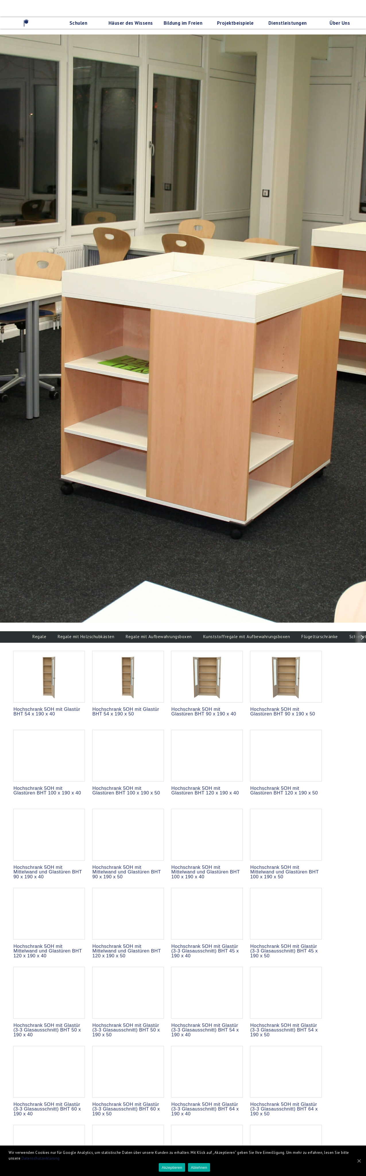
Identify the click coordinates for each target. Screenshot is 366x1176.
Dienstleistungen (287, 23)
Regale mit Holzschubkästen (86, 636)
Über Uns (340, 23)
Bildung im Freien (183, 23)
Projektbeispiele (235, 23)
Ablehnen (199, 1167)
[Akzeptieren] (359, 1161)
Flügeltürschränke (319, 636)
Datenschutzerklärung (41, 1158)
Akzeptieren (172, 1167)
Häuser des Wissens (131, 23)
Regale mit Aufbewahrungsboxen (159, 636)
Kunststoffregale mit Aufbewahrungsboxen (246, 636)
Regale (39, 636)
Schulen (78, 23)
